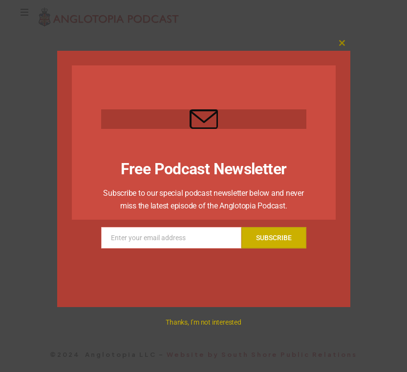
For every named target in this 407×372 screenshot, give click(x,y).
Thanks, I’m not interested (203, 322)
